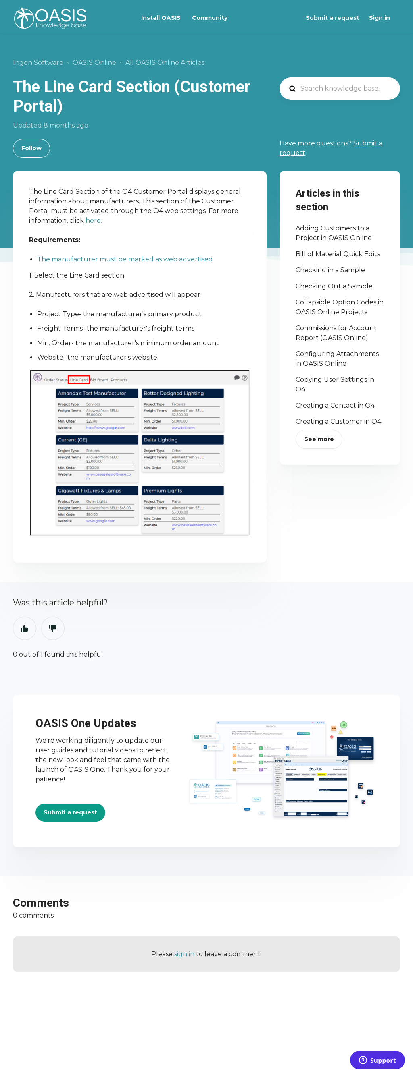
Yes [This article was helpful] (24, 628)
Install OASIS (161, 17)
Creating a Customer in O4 (338, 421)
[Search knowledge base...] (340, 88)
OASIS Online (94, 62)
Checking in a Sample (330, 270)
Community (209, 17)
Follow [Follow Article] (31, 148)
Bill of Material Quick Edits (338, 254)
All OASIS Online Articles (164, 62)
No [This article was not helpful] (53, 628)
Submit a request (332, 17)
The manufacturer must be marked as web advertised (125, 259)
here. (95, 220)
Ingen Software (38, 62)
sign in (184, 954)
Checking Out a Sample (334, 286)
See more (319, 439)
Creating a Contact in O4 (335, 405)
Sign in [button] (379, 17)
